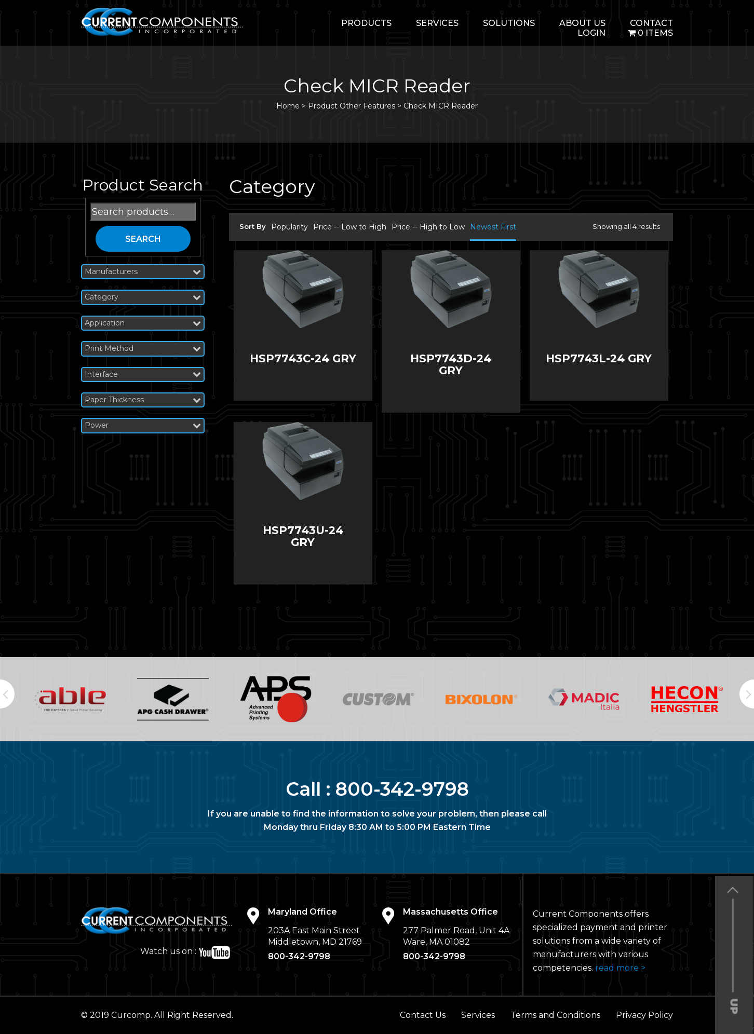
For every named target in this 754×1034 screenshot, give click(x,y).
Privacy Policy (644, 1015)
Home (288, 106)
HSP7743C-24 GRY (303, 358)
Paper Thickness (143, 400)
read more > (620, 968)
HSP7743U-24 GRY (303, 536)
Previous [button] (7, 694)
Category (143, 297)
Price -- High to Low (428, 227)
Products (366, 23)
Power (143, 425)
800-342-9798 (402, 789)
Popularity (289, 227)
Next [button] (746, 694)
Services (437, 23)
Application (143, 323)
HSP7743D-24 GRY (450, 364)
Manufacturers (143, 272)
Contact (651, 23)
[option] (70, 699)
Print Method (143, 348)
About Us (582, 23)
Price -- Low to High (349, 227)
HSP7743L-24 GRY (599, 358)
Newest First (493, 227)
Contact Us (423, 1015)
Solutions (509, 23)
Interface (143, 374)
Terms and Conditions (555, 1015)
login (591, 33)
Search (143, 239)
